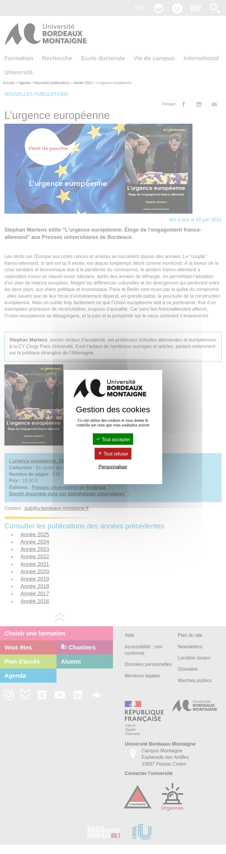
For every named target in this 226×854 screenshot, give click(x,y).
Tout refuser (113, 453)
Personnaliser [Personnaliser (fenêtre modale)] (113, 466)
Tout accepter (113, 439)
